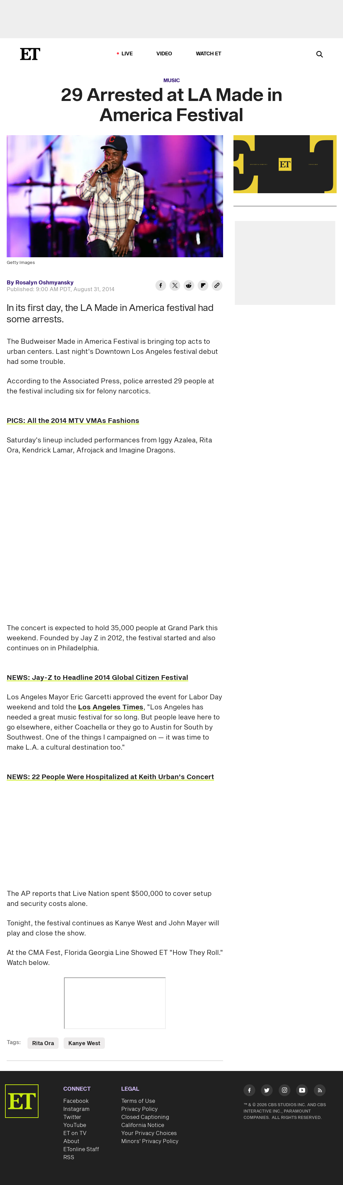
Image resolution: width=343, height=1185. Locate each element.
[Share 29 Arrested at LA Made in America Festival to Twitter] (175, 286)
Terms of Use (138, 1101)
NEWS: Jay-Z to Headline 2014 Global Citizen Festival (97, 678)
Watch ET (209, 54)
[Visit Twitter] (267, 1091)
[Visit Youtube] (302, 1091)
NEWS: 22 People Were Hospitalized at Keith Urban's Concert (110, 777)
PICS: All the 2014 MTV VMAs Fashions (73, 421)
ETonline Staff (81, 1149)
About (71, 1141)
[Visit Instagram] (284, 1091)
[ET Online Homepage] (30, 54)
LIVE (127, 54)
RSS (68, 1157)
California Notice (142, 1125)
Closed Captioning (145, 1117)
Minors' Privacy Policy (150, 1141)
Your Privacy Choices (149, 1133)
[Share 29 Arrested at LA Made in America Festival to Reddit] (189, 286)
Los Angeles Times (110, 707)
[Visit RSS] (320, 1091)
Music (171, 81)
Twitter (72, 1117)
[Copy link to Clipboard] (217, 286)
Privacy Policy (139, 1109)
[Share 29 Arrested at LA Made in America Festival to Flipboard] (203, 286)
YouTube (74, 1125)
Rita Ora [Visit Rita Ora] (43, 1043)
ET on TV (74, 1133)
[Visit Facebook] (249, 1091)
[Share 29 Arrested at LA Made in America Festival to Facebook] (161, 286)
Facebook (76, 1101)
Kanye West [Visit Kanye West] (84, 1043)
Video (164, 54)
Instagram (76, 1109)
